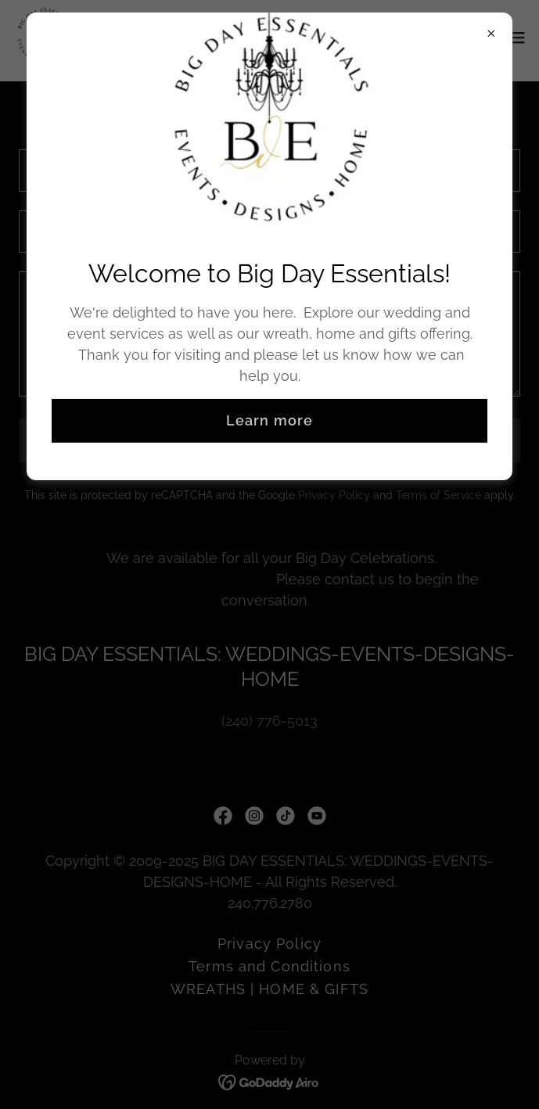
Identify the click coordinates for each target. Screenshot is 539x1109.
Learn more (269, 420)
